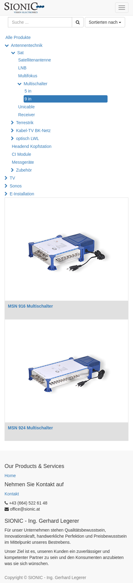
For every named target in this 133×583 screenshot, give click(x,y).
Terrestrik (25, 122)
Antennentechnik (26, 45)
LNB (22, 67)
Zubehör (24, 170)
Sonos (16, 185)
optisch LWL (27, 138)
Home (10, 475)
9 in (28, 98)
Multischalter (36, 83)
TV (12, 178)
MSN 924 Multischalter (30, 427)
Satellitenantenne (34, 60)
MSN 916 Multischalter (30, 306)
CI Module (21, 154)
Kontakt (12, 493)
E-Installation (22, 193)
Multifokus (27, 75)
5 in (28, 91)
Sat (20, 52)
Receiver (26, 114)
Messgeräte (23, 162)
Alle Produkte (18, 37)
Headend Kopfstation (32, 146)
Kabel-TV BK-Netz (33, 130)
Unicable (26, 106)
